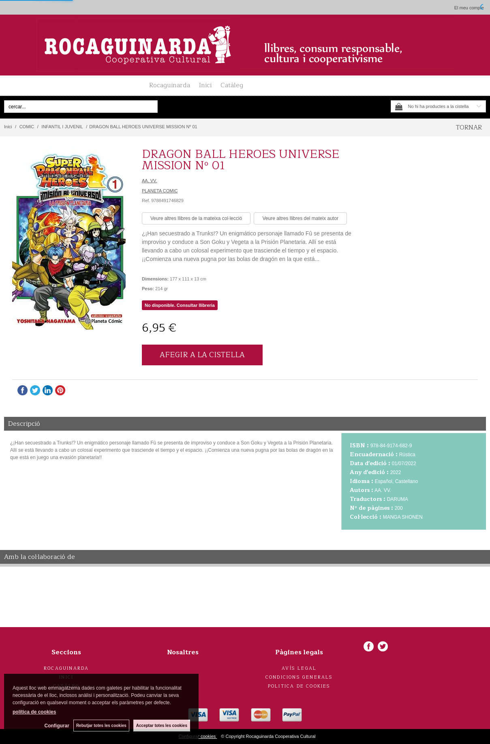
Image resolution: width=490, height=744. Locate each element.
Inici (205, 85)
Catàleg (231, 85)
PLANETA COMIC (160, 190)
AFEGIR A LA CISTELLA (202, 355)
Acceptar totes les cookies (161, 725)
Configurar (57, 726)
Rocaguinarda (169, 85)
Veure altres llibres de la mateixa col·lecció (196, 218)
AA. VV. (149, 180)
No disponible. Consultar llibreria (180, 305)
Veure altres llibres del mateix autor (300, 218)
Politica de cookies (299, 686)
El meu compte (469, 7)
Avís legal (299, 668)
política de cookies (34, 712)
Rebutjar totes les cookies (101, 725)
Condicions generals (299, 677)
